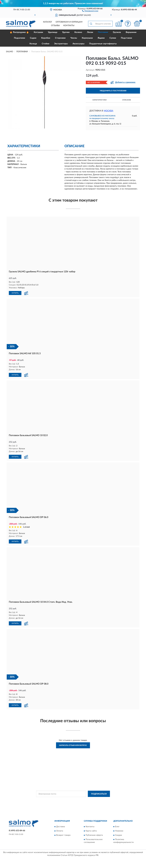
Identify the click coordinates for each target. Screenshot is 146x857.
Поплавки (103, 32)
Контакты (68, 26)
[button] (90, 11)
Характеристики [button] (99, 100)
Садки (33, 38)
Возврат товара (63, 834)
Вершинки (131, 32)
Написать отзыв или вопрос (73, 744)
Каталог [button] (47, 22)
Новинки (119, 830)
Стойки (45, 44)
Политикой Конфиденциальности (73, 799)
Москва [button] (108, 111)
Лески (90, 32)
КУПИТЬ (15, 293)
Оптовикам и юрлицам (69, 22)
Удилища (52, 32)
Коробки (45, 38)
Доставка (60, 825)
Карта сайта (91, 830)
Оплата (59, 830)
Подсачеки (19, 38)
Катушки (38, 32)
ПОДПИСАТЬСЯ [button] (99, 793)
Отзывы (55, 26)
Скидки (118, 834)
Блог (117, 825)
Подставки (126, 38)
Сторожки (60, 38)
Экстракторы (61, 44)
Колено (78, 32)
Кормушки (87, 38)
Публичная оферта (94, 834)
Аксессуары (78, 44)
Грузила (117, 32)
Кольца (33, 44)
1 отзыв (26, 526)
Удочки (66, 32)
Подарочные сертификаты (103, 44)
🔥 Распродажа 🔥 (19, 32)
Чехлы (73, 38)
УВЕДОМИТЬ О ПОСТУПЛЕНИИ (113, 91)
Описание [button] (126, 100)
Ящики (101, 38)
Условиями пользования (98, 799)
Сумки (113, 38)
